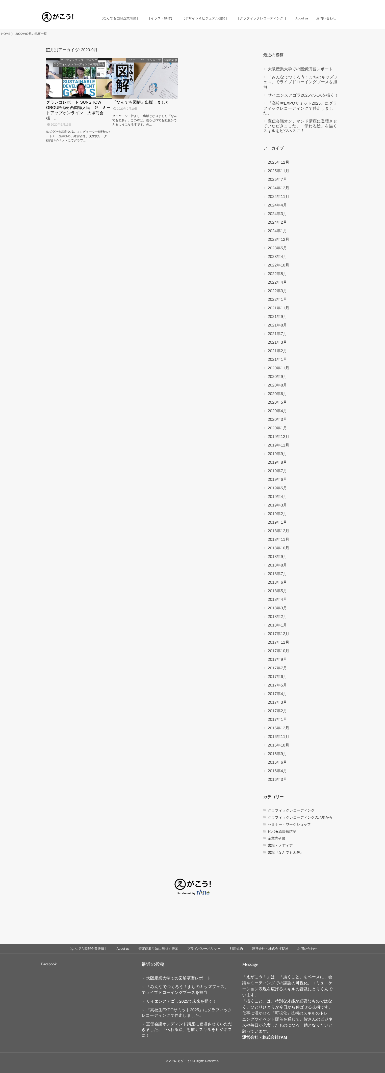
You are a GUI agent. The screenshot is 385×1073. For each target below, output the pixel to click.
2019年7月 (277, 471)
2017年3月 (277, 702)
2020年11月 (278, 368)
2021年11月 (278, 308)
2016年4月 (277, 771)
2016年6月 (277, 762)
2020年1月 (277, 428)
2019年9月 (277, 454)
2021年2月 (277, 351)
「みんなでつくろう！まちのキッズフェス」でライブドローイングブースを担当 (300, 82)
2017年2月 (277, 711)
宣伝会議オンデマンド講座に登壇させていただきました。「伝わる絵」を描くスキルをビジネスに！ (300, 126)
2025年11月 (278, 171)
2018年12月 (278, 531)
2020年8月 (277, 385)
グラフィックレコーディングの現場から (79, 64)
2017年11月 (278, 642)
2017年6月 (277, 677)
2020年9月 (277, 377)
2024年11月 (278, 197)
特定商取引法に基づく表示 (158, 948)
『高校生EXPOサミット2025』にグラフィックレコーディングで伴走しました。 (300, 108)
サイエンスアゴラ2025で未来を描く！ (303, 95)
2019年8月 (277, 462)
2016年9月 (277, 754)
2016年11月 (278, 737)
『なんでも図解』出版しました (141, 102)
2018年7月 (277, 574)
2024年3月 (277, 214)
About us (302, 14)
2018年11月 (278, 540)
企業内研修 (170, 60)
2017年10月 (278, 651)
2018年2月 (277, 617)
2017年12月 (278, 634)
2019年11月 (278, 445)
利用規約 (236, 948)
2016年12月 (278, 728)
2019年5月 (277, 488)
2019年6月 (277, 480)
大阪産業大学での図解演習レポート (300, 69)
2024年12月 (278, 188)
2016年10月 (278, 745)
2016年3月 (277, 780)
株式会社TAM (274, 1037)
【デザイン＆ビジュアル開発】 (206, 14)
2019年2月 (277, 514)
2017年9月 (277, 660)
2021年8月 (277, 325)
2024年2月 (277, 222)
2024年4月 (277, 205)
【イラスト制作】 (162, 14)
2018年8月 (277, 565)
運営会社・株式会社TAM (270, 948)
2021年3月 (277, 342)
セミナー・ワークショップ (144, 60)
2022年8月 (277, 274)
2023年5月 (277, 248)
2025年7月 (277, 179)
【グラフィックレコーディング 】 (262, 14)
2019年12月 (278, 437)
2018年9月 (277, 557)
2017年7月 (277, 668)
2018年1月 (277, 625)
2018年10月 (278, 548)
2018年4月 (277, 600)
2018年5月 (277, 591)
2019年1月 (277, 522)
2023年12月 (278, 239)
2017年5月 (277, 685)
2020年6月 (277, 394)
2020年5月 (277, 402)
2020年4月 (277, 411)
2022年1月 (277, 299)
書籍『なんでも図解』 (285, 852)
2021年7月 (277, 334)
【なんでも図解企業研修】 (121, 14)
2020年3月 (277, 420)
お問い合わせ (326, 14)
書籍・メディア (280, 845)
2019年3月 (277, 505)
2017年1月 (277, 720)
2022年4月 (277, 282)
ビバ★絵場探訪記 (282, 831)
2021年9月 (277, 317)
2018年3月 (277, 608)
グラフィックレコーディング (78, 60)
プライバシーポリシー (204, 948)
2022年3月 (277, 291)
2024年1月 (277, 231)
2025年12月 (278, 162)
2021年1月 (277, 359)
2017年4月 (277, 694)
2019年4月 (277, 497)
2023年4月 (277, 257)
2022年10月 (278, 265)
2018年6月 (277, 582)
